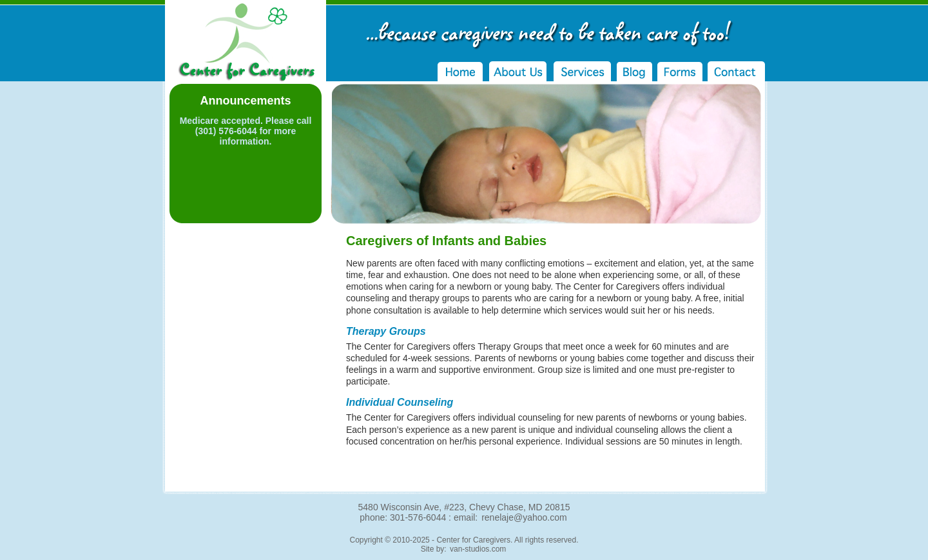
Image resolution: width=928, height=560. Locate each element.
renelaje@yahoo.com (524, 517)
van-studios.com (478, 549)
